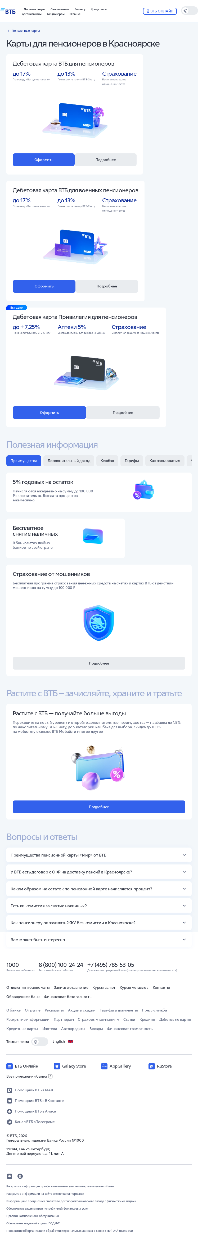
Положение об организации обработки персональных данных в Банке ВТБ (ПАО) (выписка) (69, 1230)
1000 (12, 964)
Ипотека (49, 1028)
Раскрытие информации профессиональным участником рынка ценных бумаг (60, 1186)
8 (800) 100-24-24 (61, 964)
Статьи (129, 1019)
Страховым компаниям (98, 1019)
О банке (13, 1010)
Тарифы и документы (119, 1010)
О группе (32, 1010)
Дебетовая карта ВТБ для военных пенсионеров (75, 190)
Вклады (96, 1028)
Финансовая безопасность (67, 996)
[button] (80, 8)
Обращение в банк (23, 996)
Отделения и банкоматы (28, 987)
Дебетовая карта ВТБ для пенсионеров (63, 63)
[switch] (189, 10)
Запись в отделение (71, 987)
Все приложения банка (29, 1076)
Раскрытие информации (28, 1019)
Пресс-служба (154, 1010)
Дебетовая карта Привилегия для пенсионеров (75, 317)
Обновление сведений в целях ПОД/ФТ (33, 1223)
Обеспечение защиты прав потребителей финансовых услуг (47, 1208)
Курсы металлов (134, 987)
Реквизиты (54, 1010)
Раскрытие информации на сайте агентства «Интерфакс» (45, 1193)
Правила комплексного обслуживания (32, 1215)
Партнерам (64, 1019)
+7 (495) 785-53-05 (110, 964)
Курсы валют (103, 987)
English (63, 1041)
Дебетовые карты (175, 1019)
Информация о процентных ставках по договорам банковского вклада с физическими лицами (71, 1201)
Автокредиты (73, 1028)
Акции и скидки (82, 1010)
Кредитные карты (22, 1028)
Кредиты (147, 1019)
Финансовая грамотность (129, 1028)
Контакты (161, 987)
